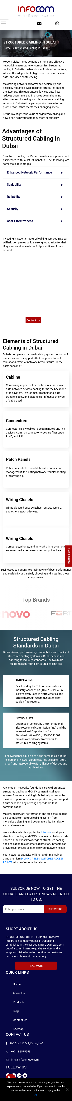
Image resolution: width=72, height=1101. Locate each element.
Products (18, 1002)
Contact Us (33, 320)
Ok (36, 1095)
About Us (19, 993)
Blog (16, 1011)
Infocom (46, 832)
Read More (36, 965)
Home (7, 47)
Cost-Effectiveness (36, 221)
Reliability (36, 196)
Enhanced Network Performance (36, 172)
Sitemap (18, 1029)
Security (36, 208)
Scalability (36, 184)
